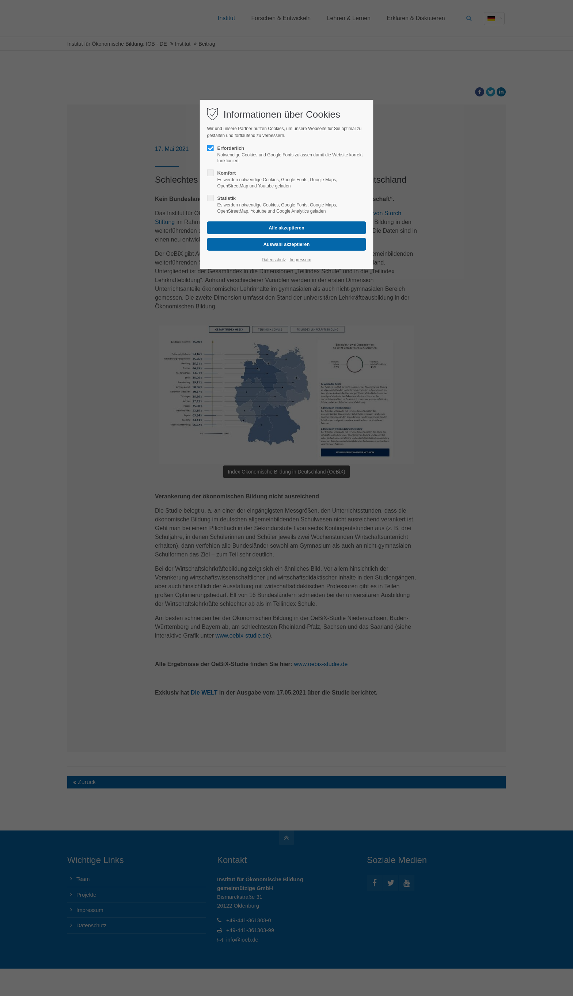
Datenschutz (274, 259)
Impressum (300, 259)
